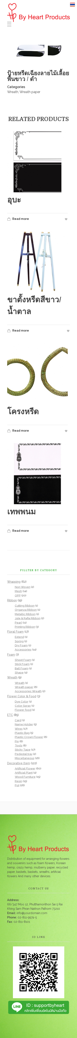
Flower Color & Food (21, 696)
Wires (19, 728)
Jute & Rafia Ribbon (27, 618)
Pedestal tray (23, 754)
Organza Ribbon (26, 609)
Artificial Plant (24, 772)
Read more (18, 219)
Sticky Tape (22, 749)
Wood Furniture (25, 776)
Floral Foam (15, 631)
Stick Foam (22, 664)
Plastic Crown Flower (29, 737)
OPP (18, 595)
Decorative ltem (18, 763)
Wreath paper (30, 92)
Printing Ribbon (25, 626)
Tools (18, 745)
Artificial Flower (25, 768)
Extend (19, 636)
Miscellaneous (24, 758)
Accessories (23, 649)
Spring (19, 641)
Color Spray (23, 705)
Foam (11, 654)
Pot (17, 785)
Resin (18, 781)
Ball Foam (21, 668)
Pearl (18, 622)
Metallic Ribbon (25, 614)
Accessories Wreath (28, 691)
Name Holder (24, 724)
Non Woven (22, 587)
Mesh (18, 591)
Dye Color (21, 701)
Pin (17, 741)
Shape (19, 672)
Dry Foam (21, 645)
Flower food (23, 709)
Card (18, 720)
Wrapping (14, 581)
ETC (10, 715)
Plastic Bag (22, 732)
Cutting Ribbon (24, 605)
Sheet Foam (23, 659)
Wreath (12, 92)
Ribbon (12, 600)
